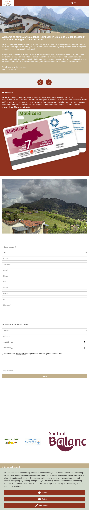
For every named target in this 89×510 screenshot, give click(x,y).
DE (72, 3)
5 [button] (47, 29)
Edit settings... (44, 505)
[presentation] (20, 363)
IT (74, 3)
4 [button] (45, 29)
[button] (40, 82)
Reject (44, 499)
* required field (7, 371)
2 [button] (41, 29)
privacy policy (21, 354)
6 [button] (49, 29)
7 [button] (51, 29)
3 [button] (43, 29)
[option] (44, 19)
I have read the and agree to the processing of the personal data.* (32, 354)
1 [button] (39, 29)
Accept (44, 493)
